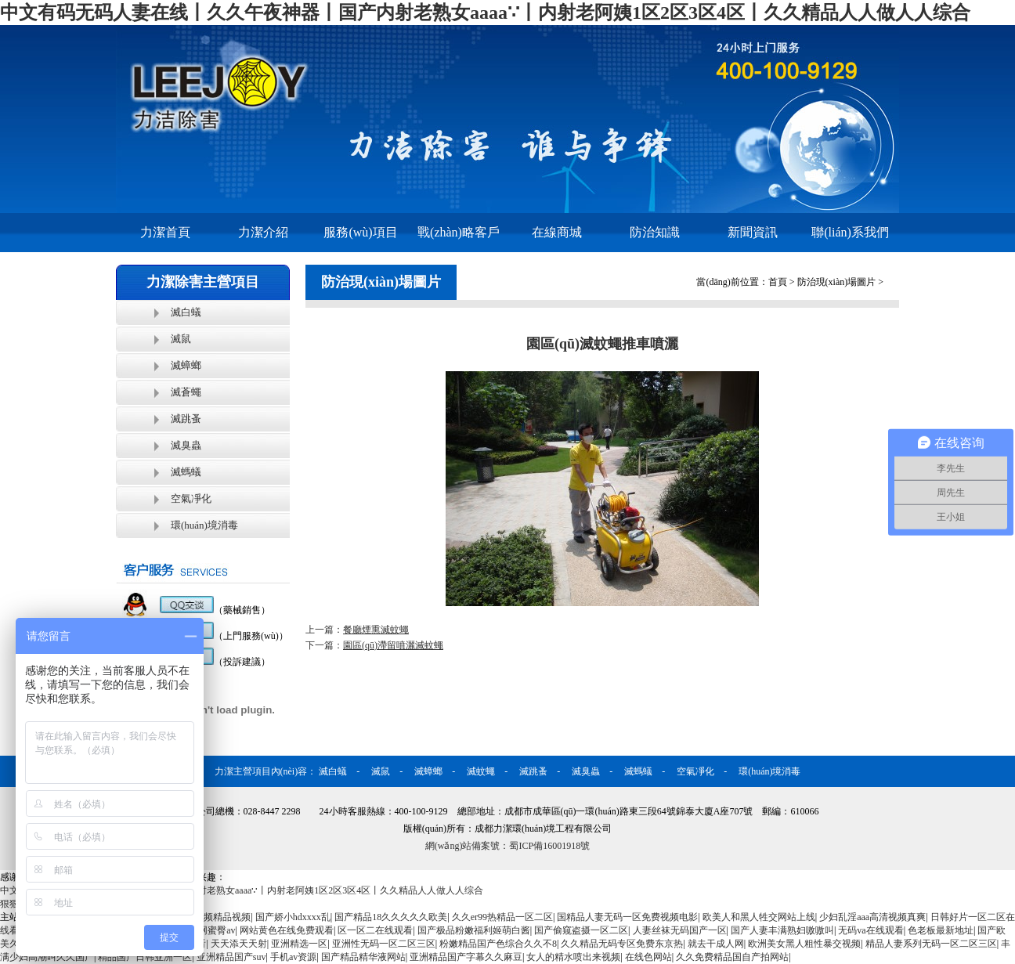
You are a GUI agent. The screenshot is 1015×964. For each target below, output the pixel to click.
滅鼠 (181, 339)
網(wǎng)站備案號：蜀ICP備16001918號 (507, 845)
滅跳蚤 (186, 418)
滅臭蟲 (186, 445)
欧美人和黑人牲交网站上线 (759, 917)
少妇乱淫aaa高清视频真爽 (872, 917)
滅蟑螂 (186, 365)
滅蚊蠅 (481, 771)
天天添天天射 (239, 943)
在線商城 (557, 232)
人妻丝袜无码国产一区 (680, 930)
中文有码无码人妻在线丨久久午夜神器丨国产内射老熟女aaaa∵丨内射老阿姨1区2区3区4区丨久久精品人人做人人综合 (485, 12)
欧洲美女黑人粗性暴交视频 (804, 943)
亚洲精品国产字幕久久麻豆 (466, 956)
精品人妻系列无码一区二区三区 (931, 943)
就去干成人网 (716, 943)
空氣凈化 (191, 498)
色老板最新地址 (940, 930)
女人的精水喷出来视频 (573, 956)
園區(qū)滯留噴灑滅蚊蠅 (393, 645)
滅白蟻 (186, 312)
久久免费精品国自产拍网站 (732, 956)
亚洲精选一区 (299, 943)
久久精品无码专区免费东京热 (622, 943)
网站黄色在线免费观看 (287, 930)
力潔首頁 (165, 232)
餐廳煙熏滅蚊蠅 (376, 629)
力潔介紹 (263, 232)
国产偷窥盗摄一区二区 (581, 930)
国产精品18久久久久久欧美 (390, 917)
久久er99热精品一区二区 (502, 917)
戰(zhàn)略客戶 (458, 232)
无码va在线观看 (870, 930)
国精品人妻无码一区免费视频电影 (627, 917)
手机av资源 (293, 956)
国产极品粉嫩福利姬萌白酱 (473, 930)
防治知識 (655, 232)
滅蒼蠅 (186, 392)
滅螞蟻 (186, 472)
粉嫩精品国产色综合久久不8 (498, 943)
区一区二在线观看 (375, 930)
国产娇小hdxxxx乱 (293, 917)
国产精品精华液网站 (363, 956)
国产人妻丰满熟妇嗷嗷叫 (782, 930)
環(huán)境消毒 (204, 525)
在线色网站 (648, 956)
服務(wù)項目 (360, 232)
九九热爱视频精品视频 (204, 917)
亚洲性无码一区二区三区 (383, 943)
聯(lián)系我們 (850, 232)
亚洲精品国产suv (231, 956)
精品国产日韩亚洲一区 (145, 956)
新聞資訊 (753, 232)
